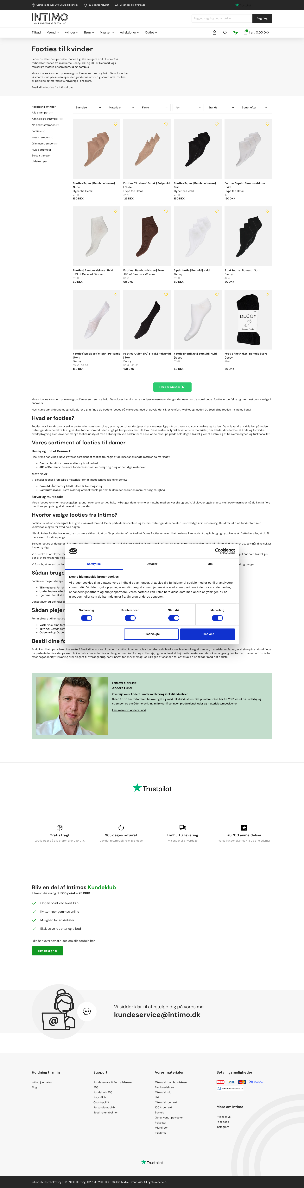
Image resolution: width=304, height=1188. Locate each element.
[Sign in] (214, 32)
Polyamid (160, 1132)
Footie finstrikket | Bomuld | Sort (246, 353)
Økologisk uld (163, 1092)
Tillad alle (207, 634)
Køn (188, 107)
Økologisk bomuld (166, 1102)
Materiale (121, 107)
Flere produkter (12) (172, 387)
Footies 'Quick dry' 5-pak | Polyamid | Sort (147, 355)
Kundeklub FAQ (102, 1092)
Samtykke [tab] (94, 564)
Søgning (262, 18)
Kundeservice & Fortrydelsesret (113, 1082)
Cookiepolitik (101, 1102)
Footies (36, 131)
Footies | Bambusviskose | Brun (143, 270)
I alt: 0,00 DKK (256, 32)
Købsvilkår (99, 1097)
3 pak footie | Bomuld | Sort (242, 270)
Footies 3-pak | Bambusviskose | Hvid (246, 185)
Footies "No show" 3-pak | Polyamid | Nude (146, 185)
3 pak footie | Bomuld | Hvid (192, 270)
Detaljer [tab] (152, 564)
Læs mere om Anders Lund (129, 710)
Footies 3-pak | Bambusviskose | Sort (195, 185)
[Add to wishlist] (115, 124)
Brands (221, 107)
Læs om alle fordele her (78, 941)
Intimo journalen (42, 1082)
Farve (155, 107)
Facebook (223, 1122)
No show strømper (43, 125)
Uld (157, 1097)
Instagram (223, 1127)
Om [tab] (210, 564)
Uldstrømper (39, 161)
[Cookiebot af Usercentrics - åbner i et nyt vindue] (218, 551)
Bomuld (159, 1112)
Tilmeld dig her (47, 951)
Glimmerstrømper (43, 143)
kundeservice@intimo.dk (157, 1014)
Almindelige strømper (45, 118)
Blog (34, 1087)
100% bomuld (163, 1107)
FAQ (95, 1087)
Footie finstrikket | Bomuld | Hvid (195, 353)
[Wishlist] (225, 32)
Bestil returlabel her (105, 1112)
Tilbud (36, 32)
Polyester (160, 1122)
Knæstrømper (40, 137)
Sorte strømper (41, 155)
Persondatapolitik (104, 1107)
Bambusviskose (164, 1087)
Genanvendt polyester (169, 1117)
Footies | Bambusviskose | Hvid (93, 270)
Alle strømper (40, 112)
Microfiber (161, 1127)
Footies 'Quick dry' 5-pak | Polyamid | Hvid (96, 355)
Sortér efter (254, 107)
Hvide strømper (41, 149)
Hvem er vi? (224, 1116)
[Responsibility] (235, 32)
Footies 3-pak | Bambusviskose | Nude (94, 185)
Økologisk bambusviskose (171, 1082)
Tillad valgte (151, 634)
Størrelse (88, 107)
